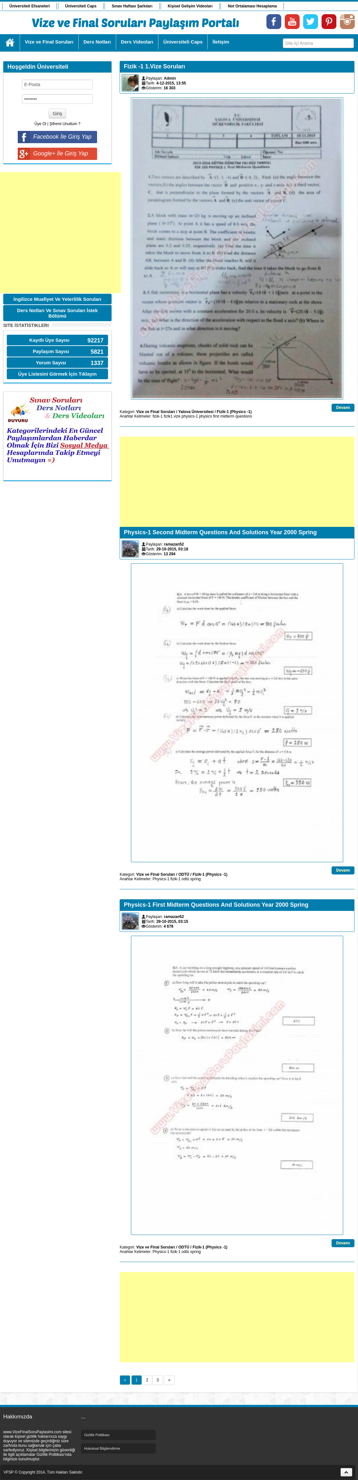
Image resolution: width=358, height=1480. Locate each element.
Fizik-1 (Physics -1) (234, 411)
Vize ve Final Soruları (155, 411)
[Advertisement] (60, 232)
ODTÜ (183, 874)
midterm (227, 416)
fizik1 (168, 416)
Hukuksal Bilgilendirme (102, 1448)
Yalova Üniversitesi (196, 411)
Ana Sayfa (10, 42)
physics (205, 416)
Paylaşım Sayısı (51, 351)
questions (243, 416)
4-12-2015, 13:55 (171, 83)
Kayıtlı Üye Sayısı (49, 340)
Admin (170, 78)
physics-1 (190, 416)
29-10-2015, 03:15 (172, 921)
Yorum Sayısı (51, 362)
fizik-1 (158, 416)
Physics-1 (161, 879)
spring (195, 879)
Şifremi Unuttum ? (64, 124)
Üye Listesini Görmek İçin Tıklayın (57, 374)
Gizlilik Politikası (97, 1435)
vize (177, 416)
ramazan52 (174, 544)
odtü (185, 879)
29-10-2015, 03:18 (172, 549)
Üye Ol (40, 124)
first (216, 416)
